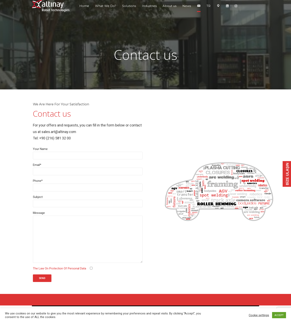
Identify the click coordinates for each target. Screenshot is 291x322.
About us (169, 6)
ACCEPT (279, 315)
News (186, 6)
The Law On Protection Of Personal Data (59, 268)
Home (84, 6)
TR (208, 6)
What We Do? (105, 6)
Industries (149, 6)
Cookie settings (259, 315)
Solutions (129, 6)
